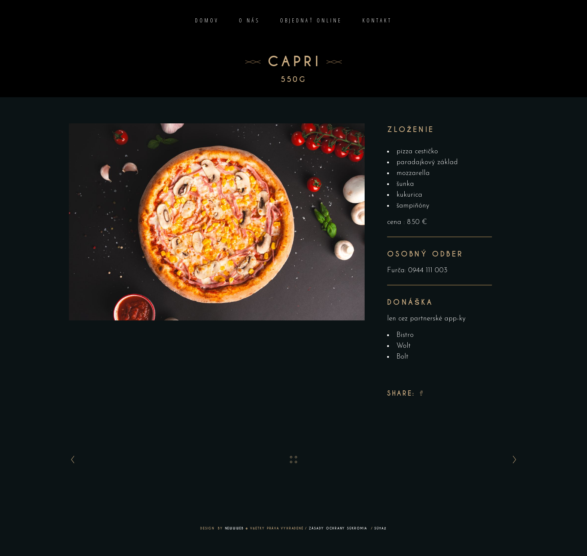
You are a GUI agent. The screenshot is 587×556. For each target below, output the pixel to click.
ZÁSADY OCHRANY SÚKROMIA (339, 528)
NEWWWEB (234, 528)
